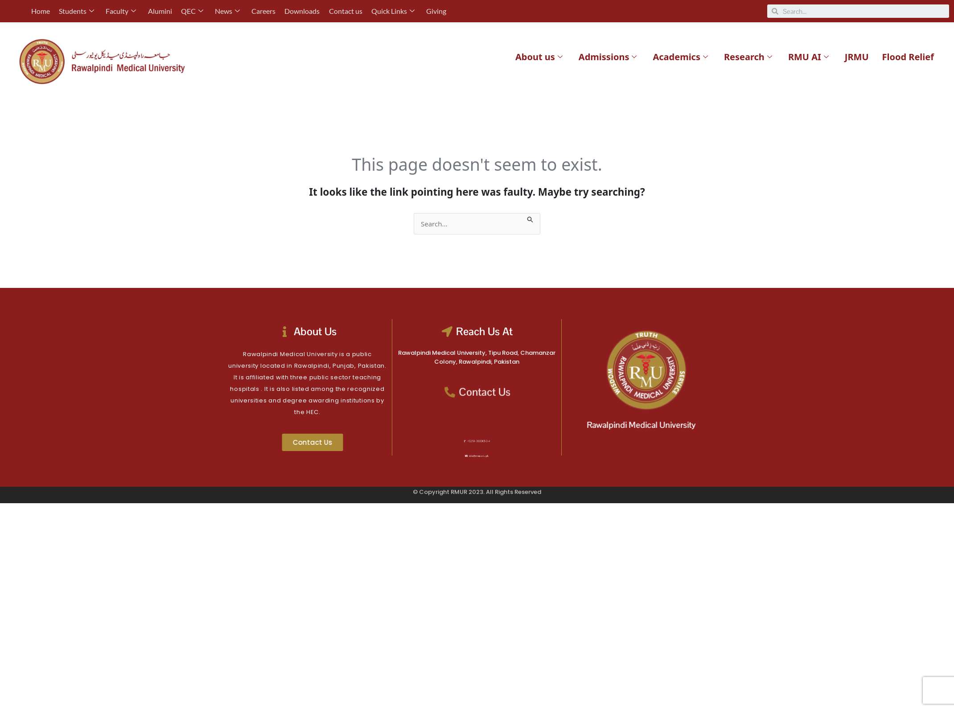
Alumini (160, 11)
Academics (680, 57)
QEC (192, 11)
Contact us (345, 11)
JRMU (857, 57)
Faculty (121, 11)
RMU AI (808, 57)
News (226, 11)
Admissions (608, 57)
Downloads (301, 11)
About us (539, 57)
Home (40, 11)
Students (76, 11)
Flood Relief (908, 57)
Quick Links (392, 11)
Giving (435, 11)
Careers (263, 11)
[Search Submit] (530, 218)
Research (748, 57)
